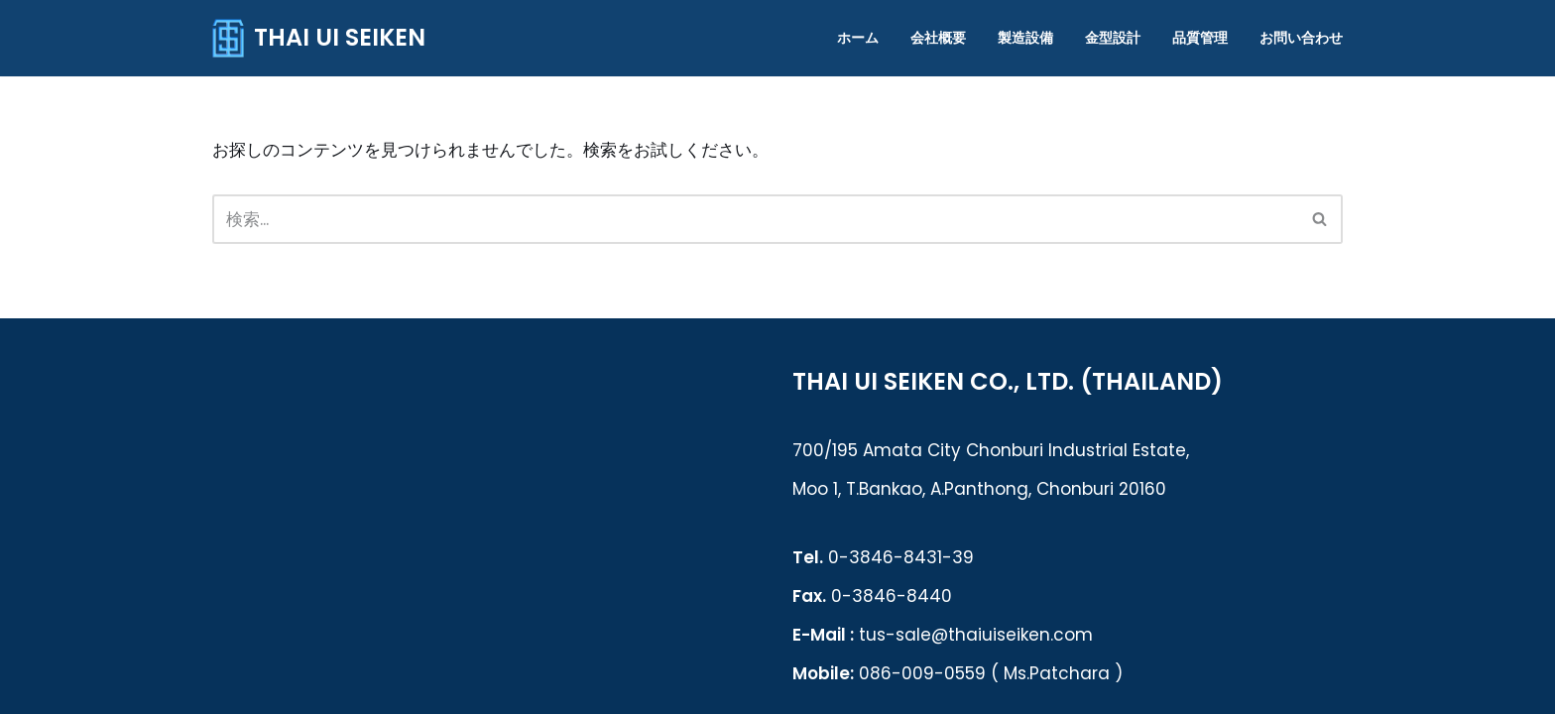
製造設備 (1025, 38)
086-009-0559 (922, 673)
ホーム (858, 38)
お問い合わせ (1301, 38)
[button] (1319, 218)
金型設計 (1112, 38)
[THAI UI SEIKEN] (318, 38)
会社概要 (938, 38)
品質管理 (1200, 38)
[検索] (1320, 219)
